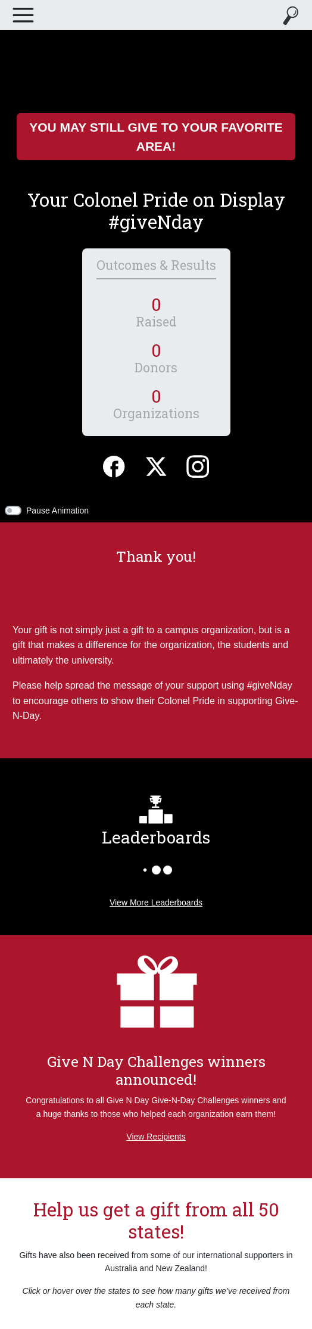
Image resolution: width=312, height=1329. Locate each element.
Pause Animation (57, 510)
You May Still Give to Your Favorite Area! (156, 136)
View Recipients (155, 1136)
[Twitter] (156, 464)
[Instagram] (197, 464)
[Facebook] (113, 464)
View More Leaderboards (156, 902)
